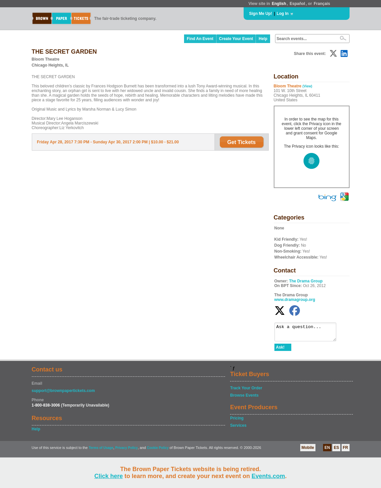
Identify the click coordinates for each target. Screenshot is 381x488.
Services (238, 428)
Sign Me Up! (260, 13)
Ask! (280, 350)
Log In (283, 13)
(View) (307, 86)
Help (263, 38)
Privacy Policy (126, 451)
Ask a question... (308, 333)
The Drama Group (305, 281)
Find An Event (200, 38)
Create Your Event (236, 38)
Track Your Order (246, 391)
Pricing (237, 421)
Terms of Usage (101, 451)
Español (297, 3)
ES (336, 450)
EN (327, 450)
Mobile (308, 450)
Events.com (268, 476)
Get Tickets (241, 142)
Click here (108, 476)
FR (345, 450)
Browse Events (244, 398)
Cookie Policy (158, 451)
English (279, 3)
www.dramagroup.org (294, 299)
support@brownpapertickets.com (63, 393)
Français (322, 3)
